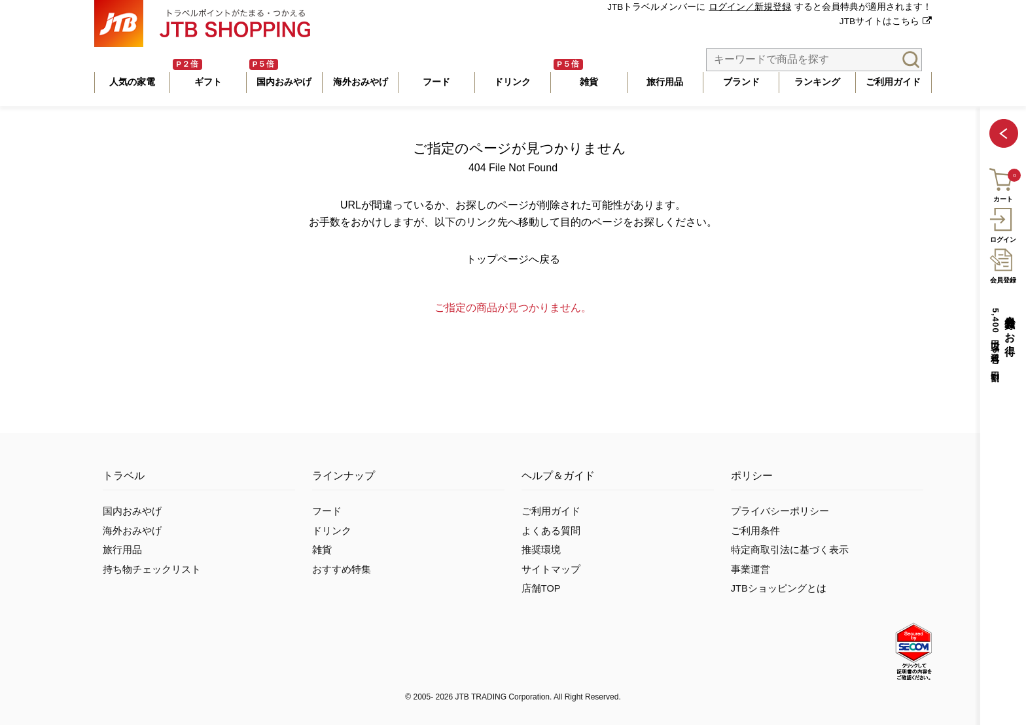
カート (1002, 183)
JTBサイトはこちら (879, 21)
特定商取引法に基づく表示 (790, 550)
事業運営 (750, 569)
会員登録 (1003, 264)
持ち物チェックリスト (152, 569)
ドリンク (331, 531)
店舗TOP (541, 588)
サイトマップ (551, 569)
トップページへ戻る (513, 259)
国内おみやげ (132, 511)
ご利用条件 (755, 531)
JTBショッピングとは (778, 588)
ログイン (1003, 223)
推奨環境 (541, 550)
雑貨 (322, 550)
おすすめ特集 (341, 569)
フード (327, 511)
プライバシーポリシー (780, 511)
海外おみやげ (132, 531)
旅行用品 (122, 550)
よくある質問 (551, 531)
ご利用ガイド (551, 511)
